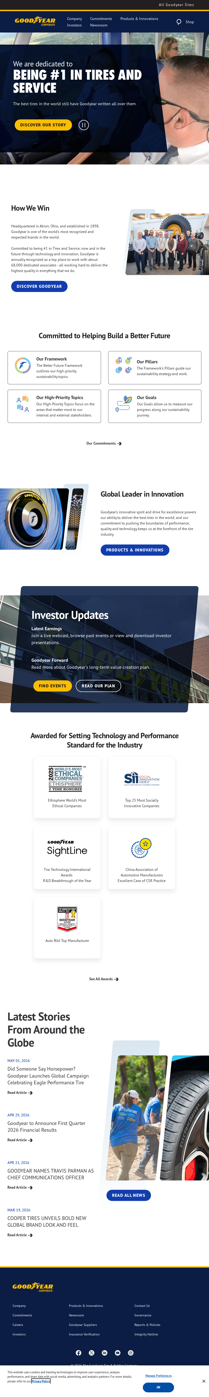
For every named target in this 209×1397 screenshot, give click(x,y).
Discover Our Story (43, 125)
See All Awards (104, 979)
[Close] (204, 1381)
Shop (190, 22)
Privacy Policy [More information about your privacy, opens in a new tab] (41, 1381)
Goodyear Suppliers (83, 1325)
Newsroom (98, 25)
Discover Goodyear (39, 286)
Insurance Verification (84, 1334)
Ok (158, 1387)
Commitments (101, 18)
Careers (18, 1325)
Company (74, 18)
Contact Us (142, 1306)
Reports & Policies (147, 1325)
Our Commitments (104, 443)
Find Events (53, 686)
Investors (74, 25)
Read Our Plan (98, 686)
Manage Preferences (158, 1375)
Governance (142, 1315)
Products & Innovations (139, 18)
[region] (104, 1381)
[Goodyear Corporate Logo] (35, 21)
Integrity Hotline (146, 1334)
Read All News (129, 1195)
